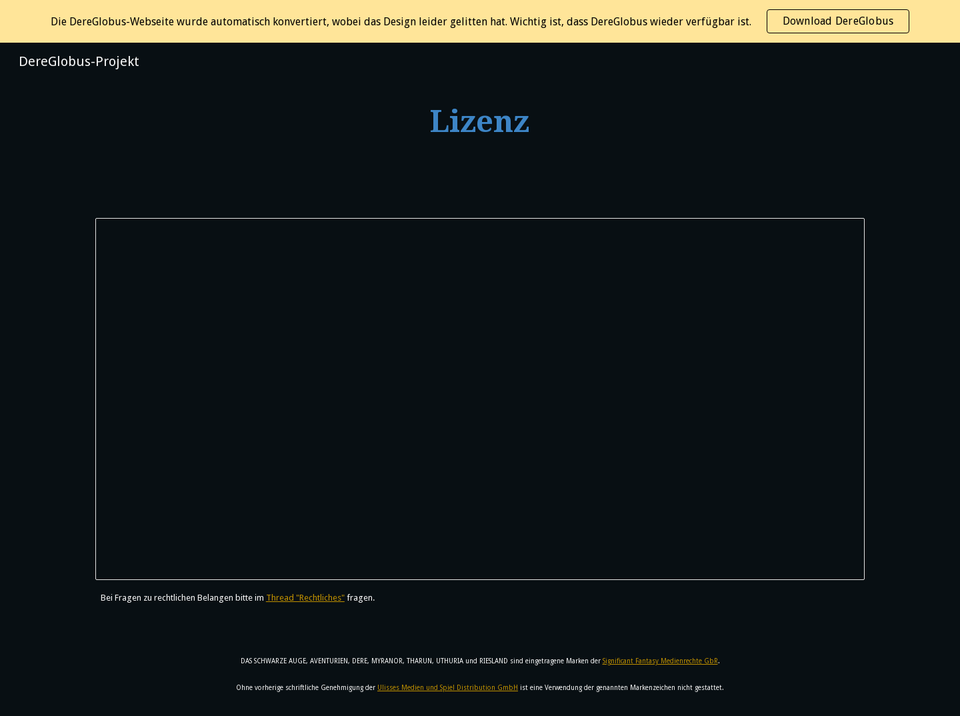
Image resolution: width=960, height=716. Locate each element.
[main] (480, 122)
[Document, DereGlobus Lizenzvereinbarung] (480, 399)
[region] (480, 21)
